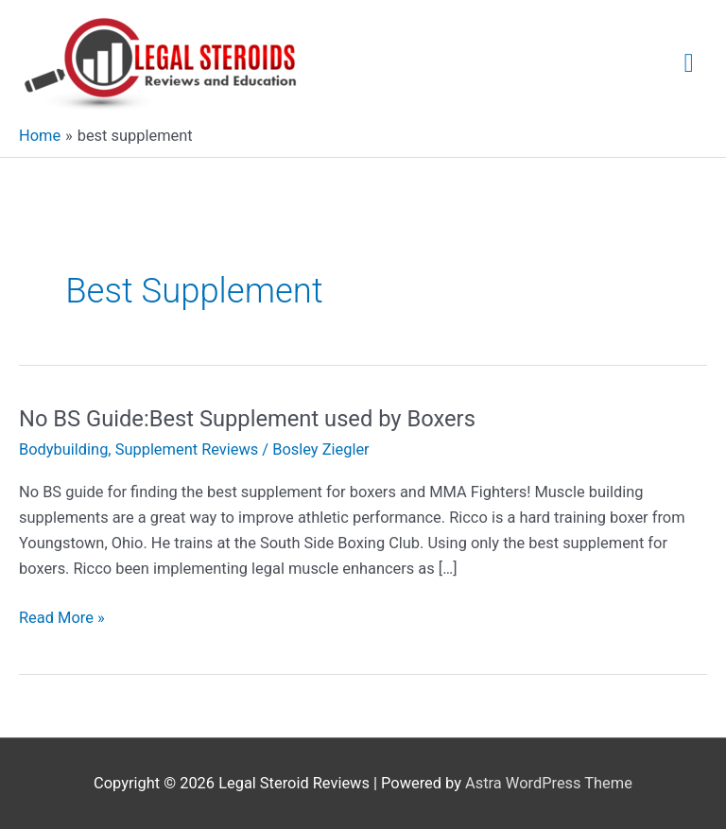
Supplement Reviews (187, 449)
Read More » (62, 617)
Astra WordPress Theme (548, 783)
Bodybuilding (63, 449)
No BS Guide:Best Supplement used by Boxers (247, 419)
